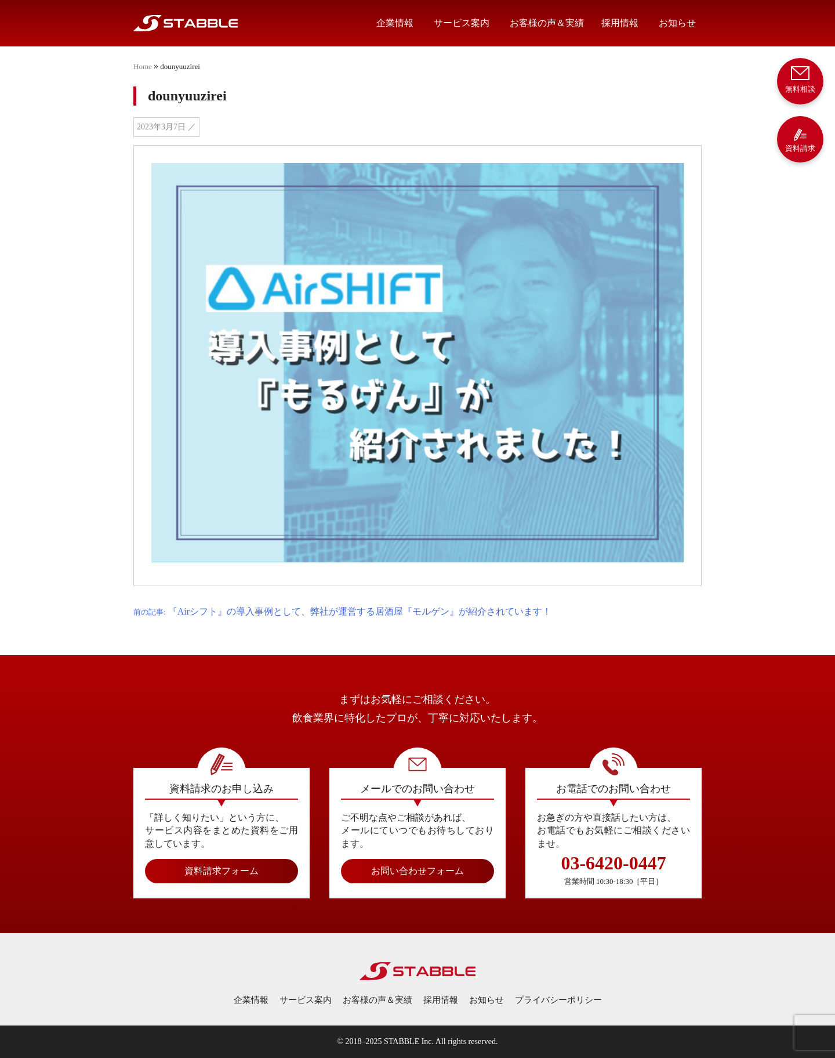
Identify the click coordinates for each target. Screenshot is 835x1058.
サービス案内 (461, 23)
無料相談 (800, 78)
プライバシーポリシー (558, 1000)
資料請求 (800, 140)
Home (142, 66)
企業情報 (394, 23)
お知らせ (677, 23)
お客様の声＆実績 (547, 23)
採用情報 (619, 23)
